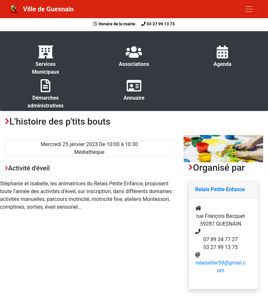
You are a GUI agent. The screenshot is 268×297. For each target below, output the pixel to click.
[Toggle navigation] (249, 9)
